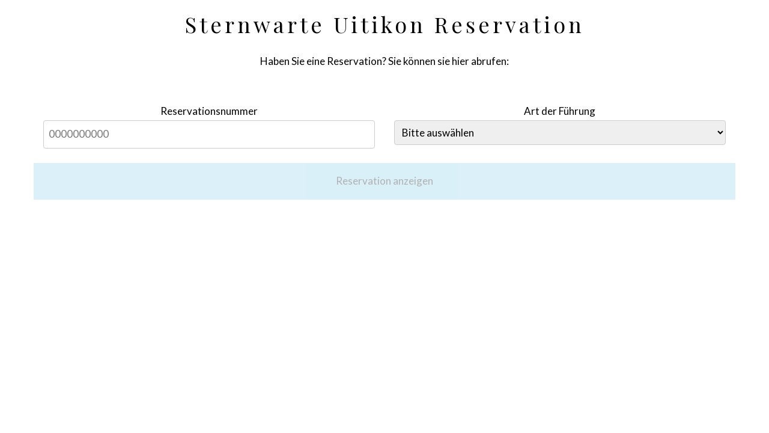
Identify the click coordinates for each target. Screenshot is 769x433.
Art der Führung (559, 111)
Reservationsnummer (209, 111)
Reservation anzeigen (384, 180)
